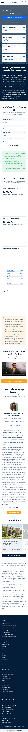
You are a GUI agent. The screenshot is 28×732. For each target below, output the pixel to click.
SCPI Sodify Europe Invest (8, 674)
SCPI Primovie (5, 680)
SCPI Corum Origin (6, 672)
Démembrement (5, 659)
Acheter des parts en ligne (14, 22)
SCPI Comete (5, 689)
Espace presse (7, 722)
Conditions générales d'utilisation (10, 630)
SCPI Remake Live (6, 678)
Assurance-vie (5, 644)
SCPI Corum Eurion (6, 687)
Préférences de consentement (9, 636)
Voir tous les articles (14, 555)
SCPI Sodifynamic (6, 685)
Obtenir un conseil (14, 512)
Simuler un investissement (14, 17)
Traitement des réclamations (8, 627)
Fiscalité (4, 655)
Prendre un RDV (7, 716)
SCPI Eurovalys (5, 683)
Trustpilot (4, 620)
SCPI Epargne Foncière (7, 691)
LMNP (3, 651)
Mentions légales (6, 632)
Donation (4, 662)
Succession (4, 664)
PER (3, 653)
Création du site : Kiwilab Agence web (14, 730)
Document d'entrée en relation (9, 625)
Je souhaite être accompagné (14, 381)
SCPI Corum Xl (5, 676)
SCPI (3, 649)
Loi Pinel (4, 646)
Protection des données (7, 634)
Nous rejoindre (6, 720)
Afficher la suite (13, 145)
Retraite (3, 657)
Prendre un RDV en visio (9, 718)
